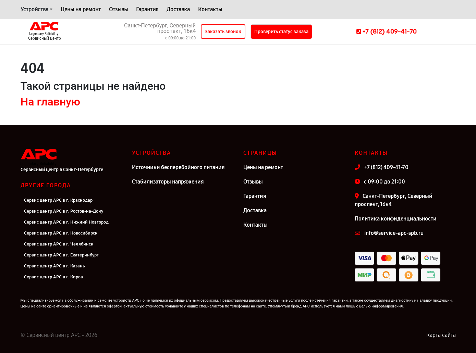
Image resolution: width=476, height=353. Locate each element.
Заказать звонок (223, 32)
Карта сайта (441, 335)
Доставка (178, 9)
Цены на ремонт (81, 9)
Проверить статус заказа (281, 32)
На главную (50, 101)
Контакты (210, 9)
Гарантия (147, 9)
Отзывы (118, 9)
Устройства (34, 9)
